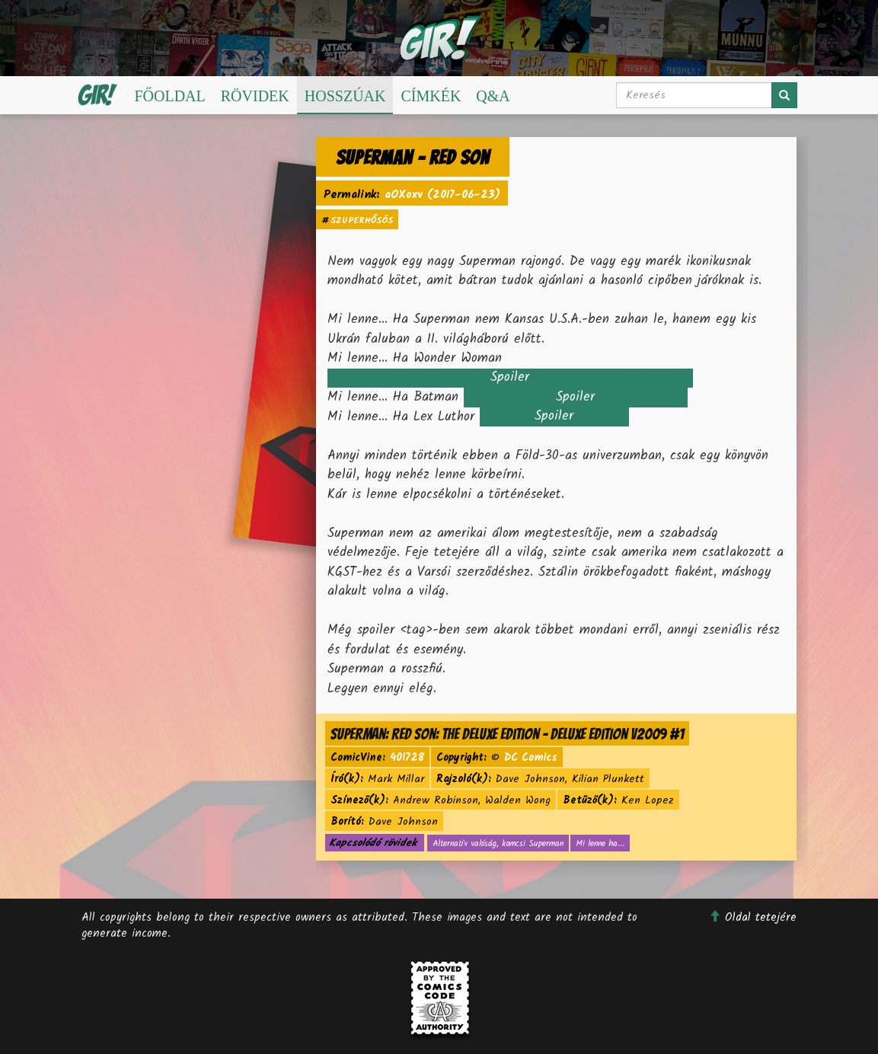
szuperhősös (361, 220)
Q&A (492, 96)
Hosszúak (345, 96)
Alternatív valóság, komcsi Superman (498, 844)
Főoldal (169, 96)
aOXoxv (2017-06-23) (442, 195)
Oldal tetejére (753, 918)
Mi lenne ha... (600, 844)
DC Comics (530, 757)
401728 (407, 757)
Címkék (431, 96)
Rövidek (255, 96)
